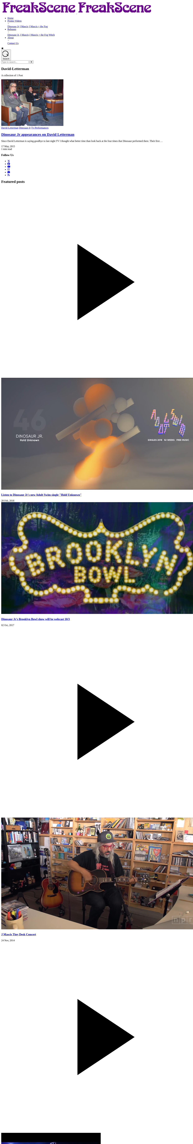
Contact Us (13, 43)
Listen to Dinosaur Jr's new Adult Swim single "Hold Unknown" (41, 494)
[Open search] (6, 55)
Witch (52, 35)
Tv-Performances (39, 128)
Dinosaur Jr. (13, 35)
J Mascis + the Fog (38, 26)
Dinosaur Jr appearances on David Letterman (37, 134)
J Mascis (24, 26)
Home (10, 18)
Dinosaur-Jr (25, 128)
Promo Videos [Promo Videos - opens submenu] (14, 21)
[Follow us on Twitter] (8, 161)
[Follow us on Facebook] (8, 164)
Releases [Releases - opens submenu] (11, 29)
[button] (96, 48)
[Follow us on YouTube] (8, 166)
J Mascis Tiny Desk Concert (18, 934)
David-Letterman (9, 128)
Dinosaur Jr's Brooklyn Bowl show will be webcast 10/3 (35, 619)
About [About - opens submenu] (10, 37)
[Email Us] (8, 172)
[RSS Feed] (8, 175)
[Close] (31, 62)
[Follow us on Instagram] (8, 169)
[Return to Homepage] (76, 12)
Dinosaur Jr (13, 26)
